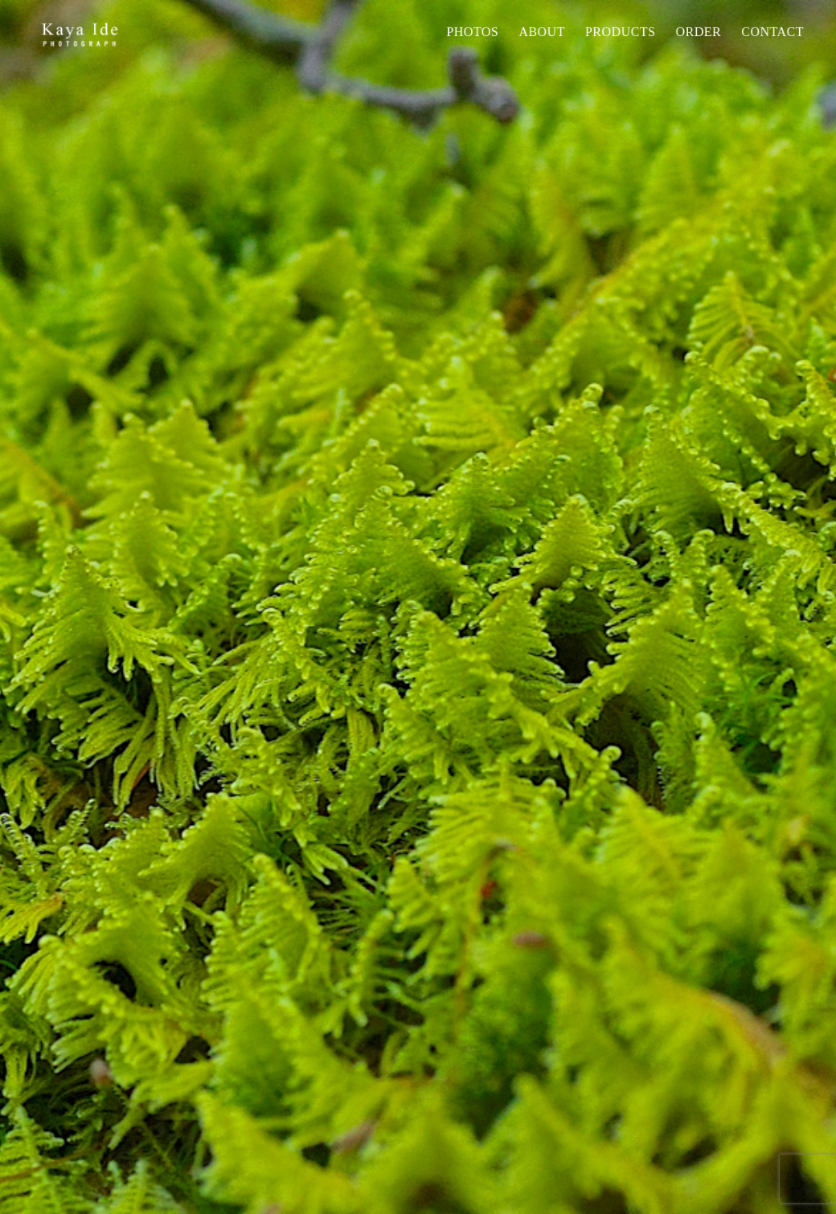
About (541, 32)
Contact (772, 32)
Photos (472, 32)
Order (698, 32)
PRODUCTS (620, 32)
